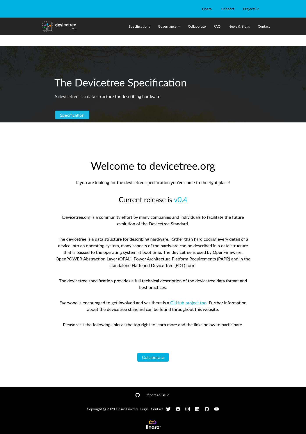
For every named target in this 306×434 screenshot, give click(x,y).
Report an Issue (157, 395)
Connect (227, 9)
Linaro (207, 9)
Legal (144, 409)
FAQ (217, 26)
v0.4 (180, 199)
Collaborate (197, 26)
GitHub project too (188, 302)
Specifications (139, 26)
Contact (264, 26)
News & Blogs (239, 26)
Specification (72, 115)
